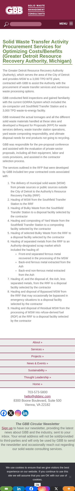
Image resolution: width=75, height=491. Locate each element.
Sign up (7, 428)
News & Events (36, 363)
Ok (37, 484)
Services (36, 349)
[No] (70, 477)
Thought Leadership (36, 377)
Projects (36, 356)
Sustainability (36, 370)
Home (36, 384)
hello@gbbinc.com (37, 396)
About (36, 342)
